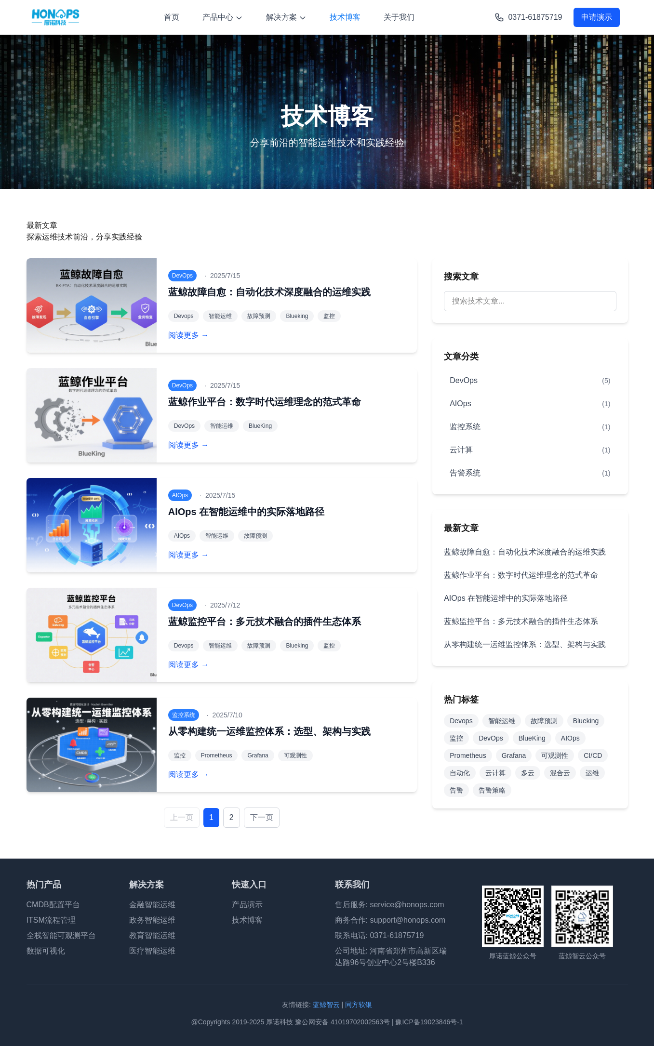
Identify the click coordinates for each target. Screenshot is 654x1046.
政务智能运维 (152, 920)
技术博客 (345, 17)
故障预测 (544, 721)
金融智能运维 (152, 904)
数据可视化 (46, 951)
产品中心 (222, 17)
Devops (461, 721)
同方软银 (358, 1004)
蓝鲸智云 (326, 1004)
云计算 (495, 773)
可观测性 (554, 755)
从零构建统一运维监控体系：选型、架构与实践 (269, 731)
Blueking (586, 721)
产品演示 (247, 904)
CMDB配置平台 (53, 904)
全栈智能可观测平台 (61, 935)
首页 (171, 17)
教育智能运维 (152, 935)
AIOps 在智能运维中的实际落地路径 (246, 511)
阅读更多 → (188, 335)
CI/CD (593, 755)
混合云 (560, 773)
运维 (592, 773)
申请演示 (596, 17)
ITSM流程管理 (51, 920)
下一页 (261, 817)
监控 (456, 738)
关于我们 (399, 17)
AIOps (570, 738)
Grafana (514, 755)
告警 (456, 790)
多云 (527, 773)
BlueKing (532, 738)
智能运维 (501, 721)
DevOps (491, 738)
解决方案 (286, 17)
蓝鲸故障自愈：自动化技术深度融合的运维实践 (269, 292)
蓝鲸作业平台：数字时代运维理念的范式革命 (264, 402)
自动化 (460, 773)
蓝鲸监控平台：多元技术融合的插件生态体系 (264, 621)
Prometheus (468, 755)
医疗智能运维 (152, 951)
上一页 (181, 817)
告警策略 (492, 790)
